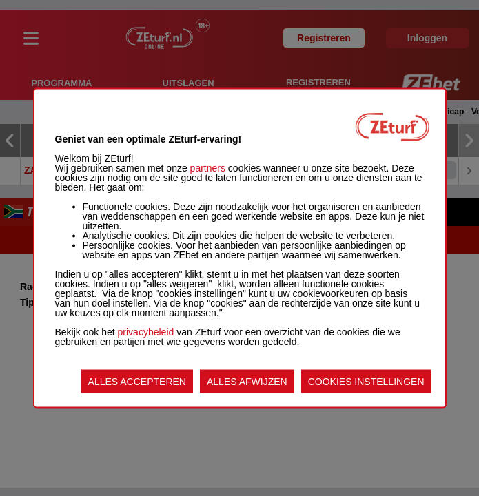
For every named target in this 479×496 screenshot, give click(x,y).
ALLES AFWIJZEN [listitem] (247, 381)
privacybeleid (146, 332)
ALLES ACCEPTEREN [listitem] (137, 381)
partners (207, 168)
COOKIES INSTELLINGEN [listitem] (366, 381)
